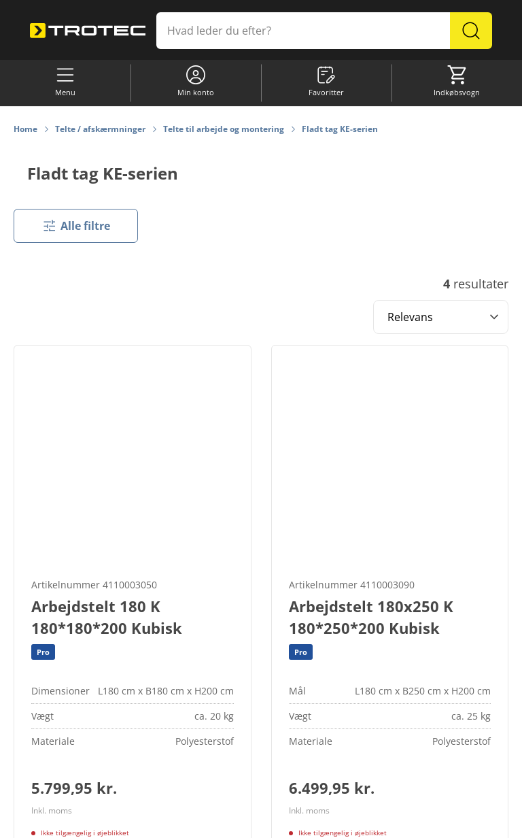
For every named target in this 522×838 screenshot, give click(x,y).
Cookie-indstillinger (160, 821)
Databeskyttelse (314, 821)
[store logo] (87, 31)
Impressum (376, 821)
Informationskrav (240, 821)
